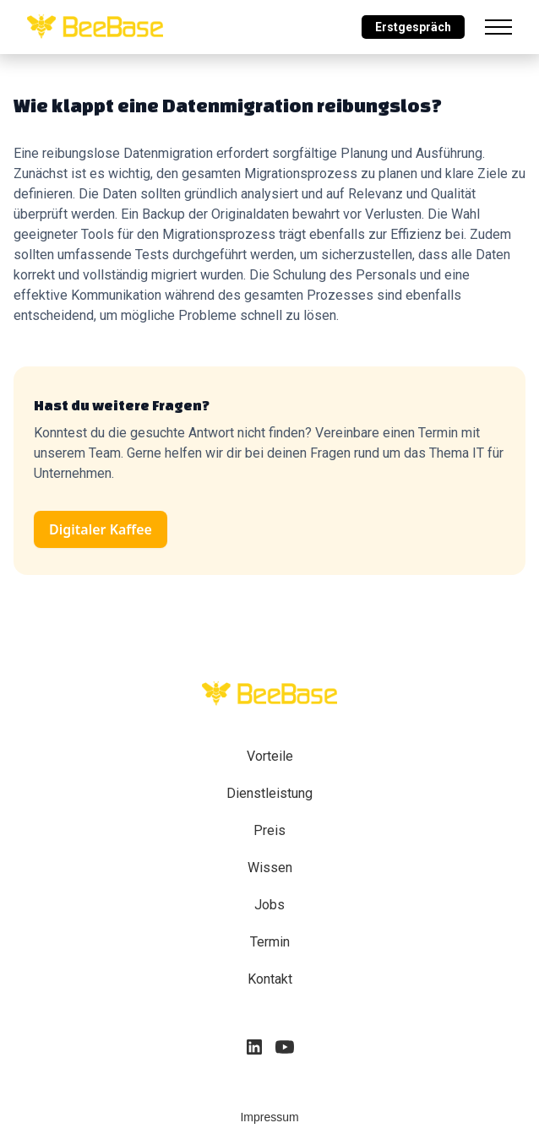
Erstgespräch (413, 27)
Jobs (269, 905)
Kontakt (270, 979)
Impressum (269, 1117)
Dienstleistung (269, 793)
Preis (269, 830)
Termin (270, 942)
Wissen (270, 868)
